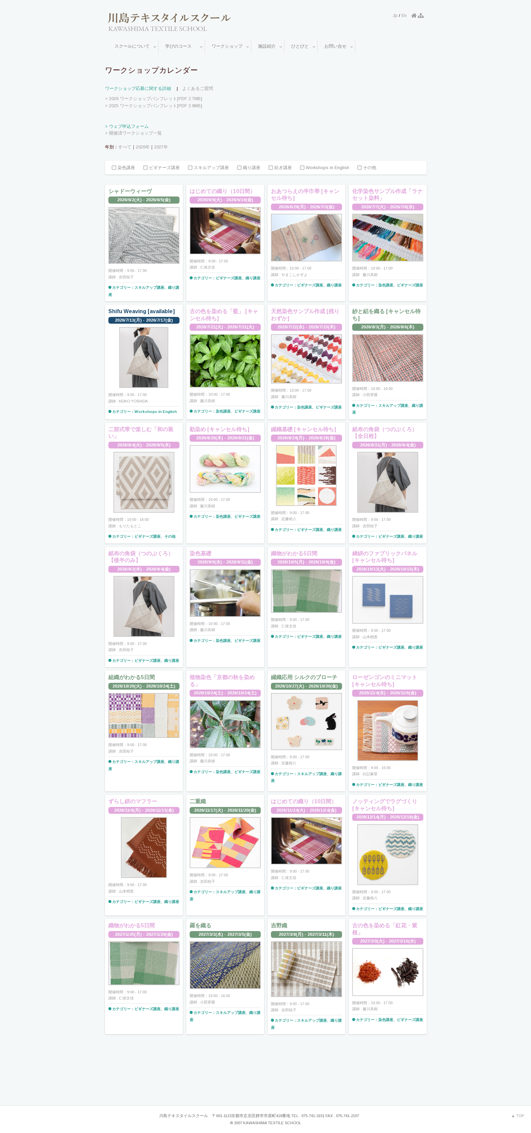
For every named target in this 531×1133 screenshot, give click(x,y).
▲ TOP (517, 1116)
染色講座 (123, 168)
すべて (124, 146)
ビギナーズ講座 (161, 168)
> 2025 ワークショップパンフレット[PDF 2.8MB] (153, 105)
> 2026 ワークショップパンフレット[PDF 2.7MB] (153, 98)
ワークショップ (230, 47)
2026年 (143, 146)
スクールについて (135, 47)
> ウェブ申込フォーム (127, 126)
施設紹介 (270, 47)
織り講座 (248, 168)
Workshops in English (324, 168)
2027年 (161, 146)
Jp (395, 15)
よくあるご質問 (197, 88)
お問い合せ (338, 47)
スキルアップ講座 (208, 168)
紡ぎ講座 (280, 168)
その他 (366, 168)
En (404, 15)
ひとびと (303, 47)
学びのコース (184, 47)
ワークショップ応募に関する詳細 (138, 88)
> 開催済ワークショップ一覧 (133, 133)
